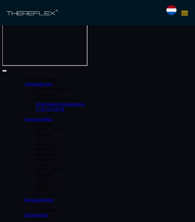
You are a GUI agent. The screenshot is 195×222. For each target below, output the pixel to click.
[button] (184, 12)
